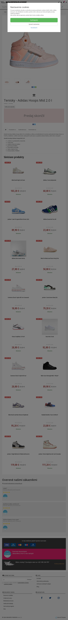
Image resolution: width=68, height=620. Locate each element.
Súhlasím (34, 20)
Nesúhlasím (34, 28)
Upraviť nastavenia (34, 24)
